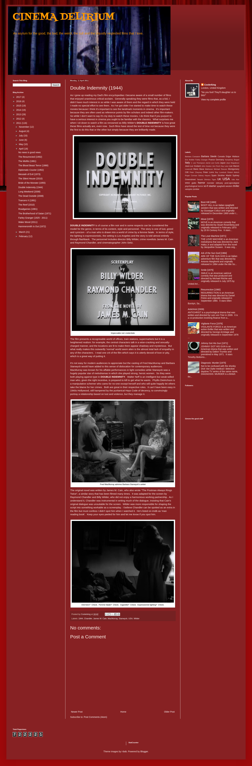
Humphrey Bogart (232, 160)
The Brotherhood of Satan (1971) (34, 213)
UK (219, 179)
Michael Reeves (220, 169)
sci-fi (206, 186)
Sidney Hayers (204, 175)
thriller (236, 186)
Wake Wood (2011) (27, 222)
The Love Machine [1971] (213, 236)
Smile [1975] (207, 270)
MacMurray (113, 618)
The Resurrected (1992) (30, 157)
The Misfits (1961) (27, 161)
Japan (223, 163)
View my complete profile (213, 99)
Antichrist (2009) (196, 309)
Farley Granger (201, 160)
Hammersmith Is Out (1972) (32, 226)
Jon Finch (216, 166)
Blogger (144, 751)
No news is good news (29, 152)
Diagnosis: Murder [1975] (213, 363)
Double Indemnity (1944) (30, 187)
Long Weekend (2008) (29, 191)
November (24, 127)
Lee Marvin (234, 166)
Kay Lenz (225, 166)
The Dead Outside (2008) (31, 196)
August (22, 131)
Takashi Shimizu (204, 179)
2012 (19, 118)
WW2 (187, 183)
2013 (19, 114)
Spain (214, 175)
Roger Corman (191, 175)
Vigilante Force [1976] (212, 323)
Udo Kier (235, 179)
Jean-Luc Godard (193, 166)
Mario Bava (198, 169)
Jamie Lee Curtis (212, 163)
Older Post (169, 711)
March (22, 232)
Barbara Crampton (192, 156)
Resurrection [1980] (210, 289)
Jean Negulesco (232, 163)
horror (201, 182)
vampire (188, 189)
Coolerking (210, 84)
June (21, 140)
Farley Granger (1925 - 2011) (32, 218)
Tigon (214, 179)
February (23, 236)
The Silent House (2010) (30, 178)
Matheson (209, 169)
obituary (219, 183)
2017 (19, 97)
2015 (19, 105)
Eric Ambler (189, 160)
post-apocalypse (232, 183)
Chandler (88, 618)
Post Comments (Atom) (95, 717)
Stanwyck (123, 618)
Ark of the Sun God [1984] (214, 253)
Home (123, 711)
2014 (19, 110)
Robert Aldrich (233, 172)
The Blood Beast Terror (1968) (33, 165)
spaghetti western (225, 186)
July (21, 135)
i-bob (124, 751)
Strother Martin (225, 175)
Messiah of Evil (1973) (29, 174)
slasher (212, 186)
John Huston (206, 166)
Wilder (136, 618)
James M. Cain (100, 618)
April (21, 148)
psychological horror (194, 186)
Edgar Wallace (232, 156)
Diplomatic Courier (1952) (31, 170)
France (212, 160)
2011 (19, 123)
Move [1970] (207, 219)
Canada (221, 156)
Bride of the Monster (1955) (31, 183)
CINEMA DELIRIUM (64, 17)
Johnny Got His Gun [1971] (214, 343)
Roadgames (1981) (27, 209)
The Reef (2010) (26, 204)
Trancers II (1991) (27, 200)
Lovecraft (188, 169)
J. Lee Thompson (198, 163)
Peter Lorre (208, 172)
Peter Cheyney (196, 172)
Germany (220, 160)
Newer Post (76, 711)
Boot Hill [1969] (208, 202)
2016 (19, 101)
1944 (80, 618)
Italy (187, 162)
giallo (194, 183)
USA (131, 618)
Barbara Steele (208, 156)
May (21, 144)
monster (210, 183)
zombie (196, 189)
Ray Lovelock (220, 172)
